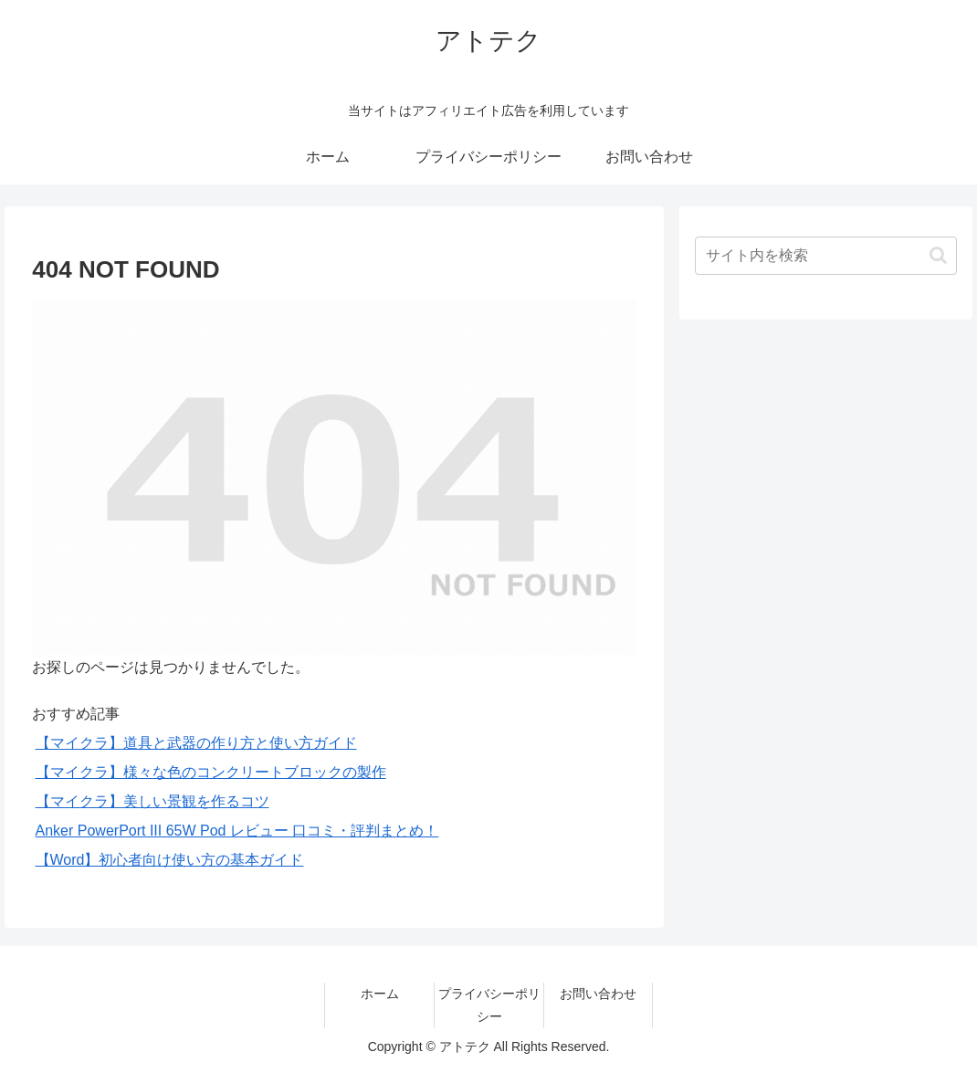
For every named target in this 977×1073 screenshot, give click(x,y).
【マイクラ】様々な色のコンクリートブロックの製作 (211, 772)
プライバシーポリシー (489, 1005)
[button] (938, 255)
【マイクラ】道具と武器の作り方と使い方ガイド (196, 743)
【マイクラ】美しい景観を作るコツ (152, 801)
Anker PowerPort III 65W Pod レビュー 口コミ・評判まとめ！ (237, 830)
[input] (826, 256)
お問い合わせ (598, 993)
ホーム (380, 993)
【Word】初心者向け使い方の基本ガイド (170, 860)
